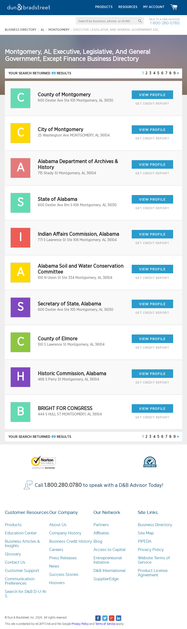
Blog (98, 541)
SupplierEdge (106, 579)
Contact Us (15, 562)
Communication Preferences (19, 581)
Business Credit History (70, 541)
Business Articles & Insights (22, 543)
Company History (65, 533)
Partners (101, 524)
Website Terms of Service (154, 560)
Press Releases (63, 558)
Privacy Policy (151, 549)
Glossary (13, 554)
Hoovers (57, 582)
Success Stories (63, 574)
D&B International (110, 570)
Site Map (146, 533)
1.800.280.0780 (63, 485)
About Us (57, 524)
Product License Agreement (153, 572)
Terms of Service (105, 623)
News (54, 566)
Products (13, 524)
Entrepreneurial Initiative (108, 560)
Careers (56, 549)
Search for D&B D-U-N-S (26, 593)
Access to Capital (110, 549)
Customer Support (22, 570)
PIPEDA (144, 541)
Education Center (21, 533)
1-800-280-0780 (165, 23)
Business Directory (155, 524)
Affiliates (101, 533)
